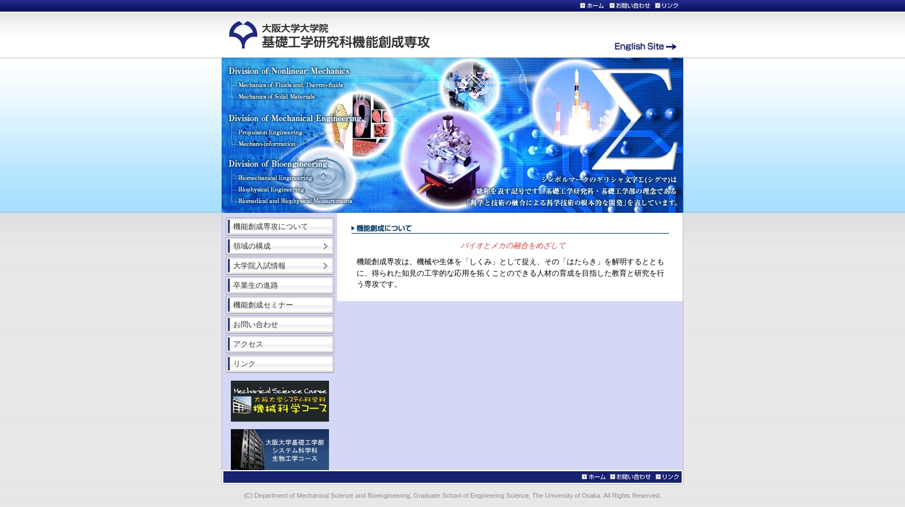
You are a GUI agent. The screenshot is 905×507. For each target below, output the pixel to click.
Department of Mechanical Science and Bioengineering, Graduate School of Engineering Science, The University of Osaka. (429, 495)
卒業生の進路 (255, 285)
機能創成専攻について (270, 226)
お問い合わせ (255, 324)
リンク (244, 363)
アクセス (248, 344)
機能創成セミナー (263, 305)
